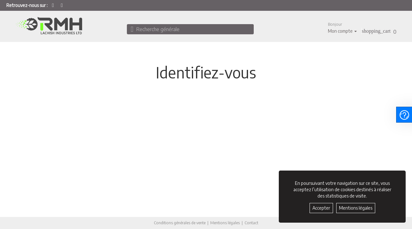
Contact (251, 223)
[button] (342, 27)
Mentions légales (225, 222)
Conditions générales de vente (180, 222)
